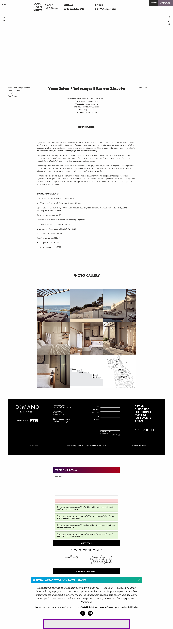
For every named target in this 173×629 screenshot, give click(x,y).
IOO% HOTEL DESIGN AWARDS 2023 (12, 122)
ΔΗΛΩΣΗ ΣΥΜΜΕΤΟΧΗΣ (86, 571)
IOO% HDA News (14, 90)
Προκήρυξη (12, 93)
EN (4, 17)
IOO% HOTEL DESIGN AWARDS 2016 (21, 156)
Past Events (12, 96)
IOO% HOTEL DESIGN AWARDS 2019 (21, 139)
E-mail (97, 416)
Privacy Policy (33, 445)
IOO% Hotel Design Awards (19, 87)
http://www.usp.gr (92, 107)
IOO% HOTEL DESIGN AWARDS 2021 (29, 122)
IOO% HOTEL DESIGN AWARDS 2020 (12, 139)
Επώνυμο (96, 409)
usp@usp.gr (89, 109)
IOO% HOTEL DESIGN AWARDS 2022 (21, 122)
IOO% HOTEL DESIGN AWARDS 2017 (12, 156)
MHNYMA (86, 485)
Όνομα (97, 406)
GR (4, 20)
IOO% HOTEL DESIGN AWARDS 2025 (21, 105)
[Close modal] (116, 470)
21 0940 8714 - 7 (59, 414)
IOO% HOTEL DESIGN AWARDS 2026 (12, 105)
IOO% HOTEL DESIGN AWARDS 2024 (29, 105)
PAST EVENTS (143, 417)
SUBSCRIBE (142, 409)
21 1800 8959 (58, 413)
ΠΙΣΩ (145, 87)
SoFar (144, 445)
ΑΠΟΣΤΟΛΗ (86, 543)
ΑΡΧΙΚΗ (139, 406)
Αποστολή (116, 435)
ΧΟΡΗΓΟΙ (140, 414)
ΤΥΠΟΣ (139, 420)
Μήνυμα (96, 419)
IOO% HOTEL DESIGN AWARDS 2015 (29, 156)
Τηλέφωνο (95, 413)
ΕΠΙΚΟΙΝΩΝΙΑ (143, 412)
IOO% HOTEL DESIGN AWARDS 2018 (29, 139)
